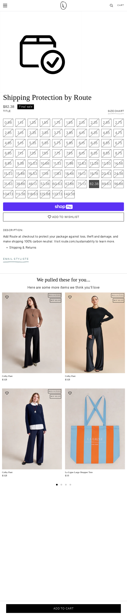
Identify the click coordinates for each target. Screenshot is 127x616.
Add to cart (63, 608)
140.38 (69, 194)
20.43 (106, 173)
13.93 (106, 163)
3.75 (57, 133)
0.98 (8, 122)
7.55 (45, 153)
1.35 (32, 122)
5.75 (57, 143)
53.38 (45, 184)
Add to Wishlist (63, 217)
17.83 (57, 173)
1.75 (57, 122)
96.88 (118, 184)
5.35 (32, 143)
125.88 (45, 194)
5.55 (45, 143)
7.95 (69, 153)
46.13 (33, 184)
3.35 (32, 133)
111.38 (20, 194)
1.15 (20, 122)
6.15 (82, 143)
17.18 (45, 173)
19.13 (82, 173)
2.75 (118, 122)
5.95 (69, 143)
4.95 (8, 143)
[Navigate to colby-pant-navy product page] (32, 428)
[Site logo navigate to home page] (63, 5)
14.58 (118, 163)
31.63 (8, 184)
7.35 (32, 153)
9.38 (20, 163)
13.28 (94, 163)
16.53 (32, 173)
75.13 (82, 184)
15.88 (20, 173)
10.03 (32, 163)
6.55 (106, 143)
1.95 (69, 122)
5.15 (20, 143)
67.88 (69, 184)
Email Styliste (16, 259)
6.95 (8, 153)
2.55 (106, 122)
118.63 (33, 194)
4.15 (82, 133)
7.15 (20, 153)
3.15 (20, 133)
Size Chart (116, 111)
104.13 (8, 194)
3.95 (69, 133)
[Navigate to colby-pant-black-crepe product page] (32, 332)
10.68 (45, 163)
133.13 (57, 194)
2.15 (82, 122)
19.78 (94, 173)
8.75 (118, 153)
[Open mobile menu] (5, 5)
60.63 (57, 184)
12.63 (82, 163)
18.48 (69, 173)
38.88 (20, 184)
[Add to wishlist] (7, 297)
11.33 (57, 163)
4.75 (118, 133)
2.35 (94, 122)
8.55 (106, 153)
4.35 (94, 133)
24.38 (118, 173)
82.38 (94, 184)
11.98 (70, 163)
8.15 (82, 153)
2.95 (8, 133)
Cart (120, 5)
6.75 (118, 143)
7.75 (57, 153)
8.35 (94, 153)
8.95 (8, 163)
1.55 (45, 122)
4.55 (106, 133)
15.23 (8, 173)
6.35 (94, 143)
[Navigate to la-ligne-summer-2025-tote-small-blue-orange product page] (95, 428)
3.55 (45, 133)
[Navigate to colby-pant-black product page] (95, 332)
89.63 (106, 184)
